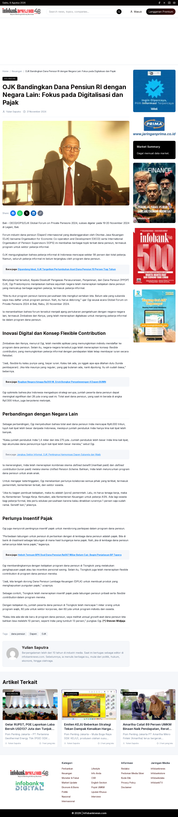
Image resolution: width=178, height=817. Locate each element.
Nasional (66, 796)
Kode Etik (126, 778)
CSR (93, 778)
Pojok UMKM (98, 787)
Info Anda (96, 773)
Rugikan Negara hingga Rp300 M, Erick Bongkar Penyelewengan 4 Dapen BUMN (62, 381)
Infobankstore (158, 773)
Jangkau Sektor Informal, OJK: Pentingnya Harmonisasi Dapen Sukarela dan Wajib (59, 454)
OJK (44, 634)
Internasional (68, 801)
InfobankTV (157, 782)
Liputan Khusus (99, 792)
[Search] (119, 11)
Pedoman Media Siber (132, 773)
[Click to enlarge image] (65, 163)
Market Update (69, 782)
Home (5, 71)
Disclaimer (126, 787)
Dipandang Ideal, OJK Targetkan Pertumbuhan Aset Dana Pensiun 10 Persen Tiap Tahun (67, 269)
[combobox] (84, 11)
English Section (99, 782)
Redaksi (125, 768)
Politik (65, 792)
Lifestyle (95, 768)
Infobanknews (158, 768)
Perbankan (67, 768)
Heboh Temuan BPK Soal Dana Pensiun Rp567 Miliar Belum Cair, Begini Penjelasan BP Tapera (70, 554)
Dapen (33, 634)
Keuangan (17, 71)
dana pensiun (18, 634)
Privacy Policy (128, 782)
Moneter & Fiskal (70, 778)
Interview (96, 796)
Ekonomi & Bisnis (70, 787)
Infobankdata (157, 778)
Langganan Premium (161, 11)
